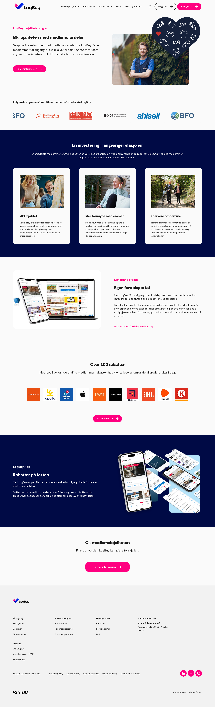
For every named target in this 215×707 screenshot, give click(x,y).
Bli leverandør (19, 634)
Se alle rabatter (105, 418)
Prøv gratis (186, 6)
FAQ (98, 634)
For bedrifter (61, 623)
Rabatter (100, 623)
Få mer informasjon (27, 68)
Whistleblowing (109, 673)
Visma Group (195, 692)
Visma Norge (179, 692)
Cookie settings (91, 673)
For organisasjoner (64, 628)
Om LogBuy (18, 648)
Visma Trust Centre (130, 673)
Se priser (17, 628)
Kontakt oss (19, 659)
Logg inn (162, 6)
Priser (119, 6)
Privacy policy (56, 673)
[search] (150, 6)
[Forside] (27, 6)
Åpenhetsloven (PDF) (23, 654)
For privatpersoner (64, 634)
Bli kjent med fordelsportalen (131, 326)
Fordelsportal (105, 6)
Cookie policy (73, 673)
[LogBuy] (20, 692)
